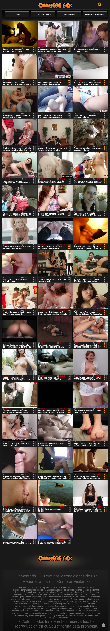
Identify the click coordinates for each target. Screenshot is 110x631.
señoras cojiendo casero (49, 611)
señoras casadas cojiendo (64, 606)
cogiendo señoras (20, 590)
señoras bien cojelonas (71, 601)
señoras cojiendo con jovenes (80, 613)
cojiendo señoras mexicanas (73, 599)
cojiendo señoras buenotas (29, 597)
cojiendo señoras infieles (28, 599)
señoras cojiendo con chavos (32, 613)
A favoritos (99, 4)
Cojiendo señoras (55, 5)
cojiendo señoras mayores (50, 599)
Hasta (103, 625)
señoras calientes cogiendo (78, 604)
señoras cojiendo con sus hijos (44, 615)
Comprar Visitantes (74, 581)
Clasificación (69, 14)
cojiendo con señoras (78, 592)
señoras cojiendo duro (66, 615)
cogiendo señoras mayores (62, 590)
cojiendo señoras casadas (52, 597)
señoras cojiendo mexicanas (56, 618)
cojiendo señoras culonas (74, 597)
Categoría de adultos (94, 14)
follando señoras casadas (25, 601)
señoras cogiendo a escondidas (27, 608)
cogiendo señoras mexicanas (86, 590)
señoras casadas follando (86, 606)
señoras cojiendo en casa (87, 615)
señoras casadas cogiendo (41, 606)
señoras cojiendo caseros (70, 611)
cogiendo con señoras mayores (55, 587)
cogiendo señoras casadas (39, 590)
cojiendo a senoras (37, 592)
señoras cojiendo (76, 608)
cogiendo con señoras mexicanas (82, 587)
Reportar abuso (36, 581)
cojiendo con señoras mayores (42, 594)
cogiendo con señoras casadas (28, 587)
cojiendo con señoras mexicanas (69, 594)
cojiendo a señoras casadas (57, 592)
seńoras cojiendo (91, 608)
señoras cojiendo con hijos (56, 613)
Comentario (26, 576)
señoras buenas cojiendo (32, 604)
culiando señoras (93, 599)
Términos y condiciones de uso (70, 576)
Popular (17, 14)
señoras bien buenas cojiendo (48, 601)
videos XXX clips (43, 14)
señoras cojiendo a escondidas (25, 611)
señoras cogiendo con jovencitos (54, 608)
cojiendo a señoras (21, 592)
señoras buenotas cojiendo (55, 604)
